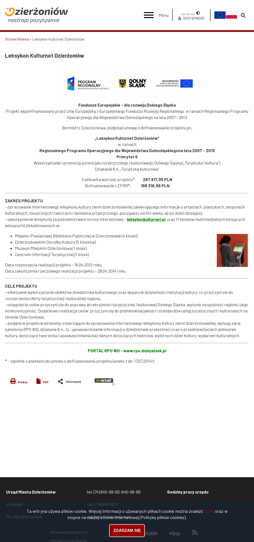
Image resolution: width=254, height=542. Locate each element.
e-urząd (105, 382)
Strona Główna (17, 39)
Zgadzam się (127, 530)
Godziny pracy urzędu (187, 491)
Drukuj (22, 382)
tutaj (209, 511)
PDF (46, 382)
